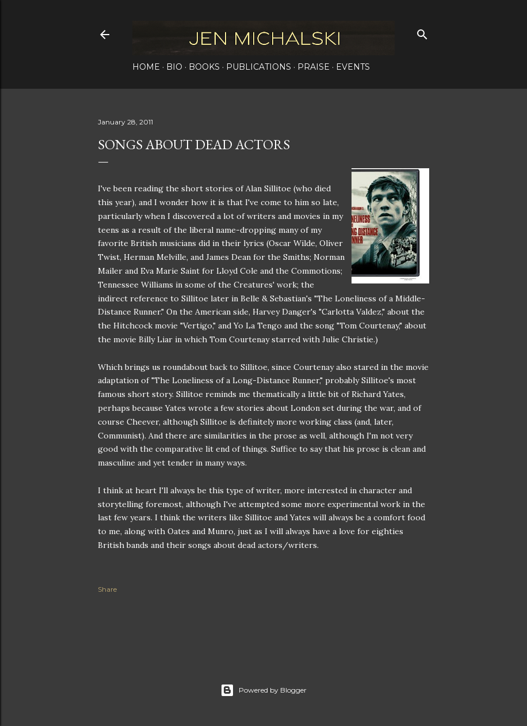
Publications (258, 67)
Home (146, 67)
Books (204, 67)
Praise (313, 67)
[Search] (422, 32)
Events (353, 67)
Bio (174, 67)
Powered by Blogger (263, 690)
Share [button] (107, 589)
